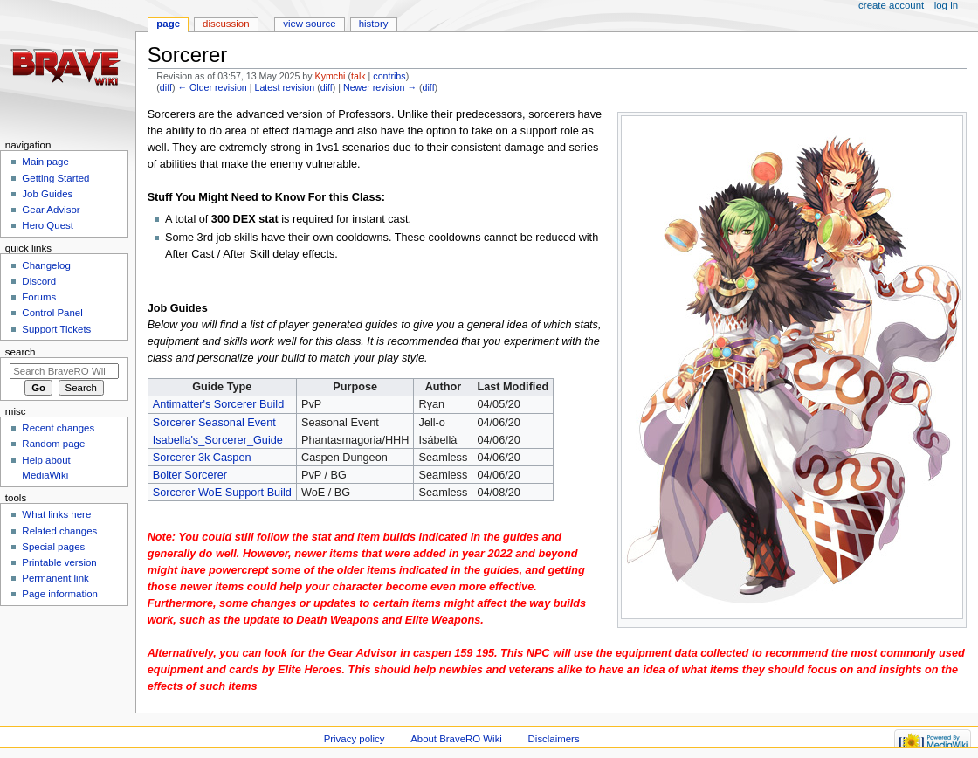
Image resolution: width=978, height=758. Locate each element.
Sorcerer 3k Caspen (202, 457)
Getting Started (55, 178)
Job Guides (47, 194)
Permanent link (55, 578)
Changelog (46, 265)
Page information (60, 594)
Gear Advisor (50, 209)
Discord (39, 281)
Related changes (59, 531)
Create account (891, 5)
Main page (45, 161)
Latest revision (284, 87)
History (374, 23)
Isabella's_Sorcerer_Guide (218, 440)
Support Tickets (56, 329)
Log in (946, 5)
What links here (56, 514)
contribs (389, 76)
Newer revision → (380, 87)
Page (168, 23)
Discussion (226, 23)
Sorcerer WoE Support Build (222, 492)
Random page (53, 443)
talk (358, 76)
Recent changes (58, 428)
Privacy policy (354, 739)
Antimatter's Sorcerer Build (219, 404)
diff (166, 87)
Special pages (53, 546)
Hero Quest (47, 225)
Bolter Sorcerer (190, 475)
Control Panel (52, 312)
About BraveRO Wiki (456, 739)
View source (309, 23)
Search (20, 352)
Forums (39, 297)
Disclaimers (554, 739)
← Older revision (211, 87)
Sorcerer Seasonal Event (214, 423)
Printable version (59, 562)
